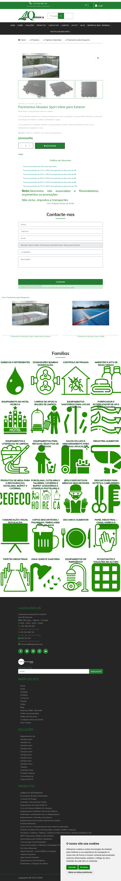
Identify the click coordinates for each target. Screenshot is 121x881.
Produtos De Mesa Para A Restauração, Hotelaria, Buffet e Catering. (48, 830)
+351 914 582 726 (38, 3)
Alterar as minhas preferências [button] (80, 872)
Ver (48, 203)
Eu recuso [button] (84, 867)
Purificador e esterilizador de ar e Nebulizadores (40, 814)
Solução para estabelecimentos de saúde (27, 755)
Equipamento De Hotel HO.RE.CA (33, 805)
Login (99, 5)
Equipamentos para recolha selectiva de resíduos (40, 820)
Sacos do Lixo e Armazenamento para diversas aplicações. (44, 827)
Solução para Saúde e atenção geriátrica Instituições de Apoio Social (27, 748)
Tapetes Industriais (52, 40)
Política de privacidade (29, 713)
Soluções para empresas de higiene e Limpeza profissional (27, 751)
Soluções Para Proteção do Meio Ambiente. (27, 764)
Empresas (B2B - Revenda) (98, 25)
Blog (83, 25)
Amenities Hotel (26, 770)
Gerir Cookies (25, 723)
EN (90, 5)
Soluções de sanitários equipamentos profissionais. (26, 742)
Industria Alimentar (28, 823)
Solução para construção (25, 761)
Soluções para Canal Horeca (26, 739)
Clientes (65, 25)
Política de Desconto (60, 32)
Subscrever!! (96, 671)
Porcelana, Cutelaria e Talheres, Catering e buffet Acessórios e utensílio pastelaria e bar (56, 833)
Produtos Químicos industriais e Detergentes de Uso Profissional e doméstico (28, 773)
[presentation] (60, 274)
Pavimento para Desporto (77, 40)
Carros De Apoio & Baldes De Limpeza (36, 808)
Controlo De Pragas (28, 799)
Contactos (53, 25)
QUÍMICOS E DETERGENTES (31, 793)
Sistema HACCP (27, 779)
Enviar (60, 282)
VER (72, 288)
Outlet (74, 25)
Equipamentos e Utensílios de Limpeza (36, 817)
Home (12, 25)
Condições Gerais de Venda (31, 719)
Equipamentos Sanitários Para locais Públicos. (39, 811)
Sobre (20, 25)
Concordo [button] (72, 867)
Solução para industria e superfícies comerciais (25, 758)
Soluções (30, 25)
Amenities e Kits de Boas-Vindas (33, 802)
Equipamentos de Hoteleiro (27, 736)
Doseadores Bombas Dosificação (34, 796)
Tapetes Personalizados (26, 767)
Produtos (41, 25)
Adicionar (50, 146)
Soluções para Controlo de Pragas (28, 745)
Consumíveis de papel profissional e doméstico (28, 776)
